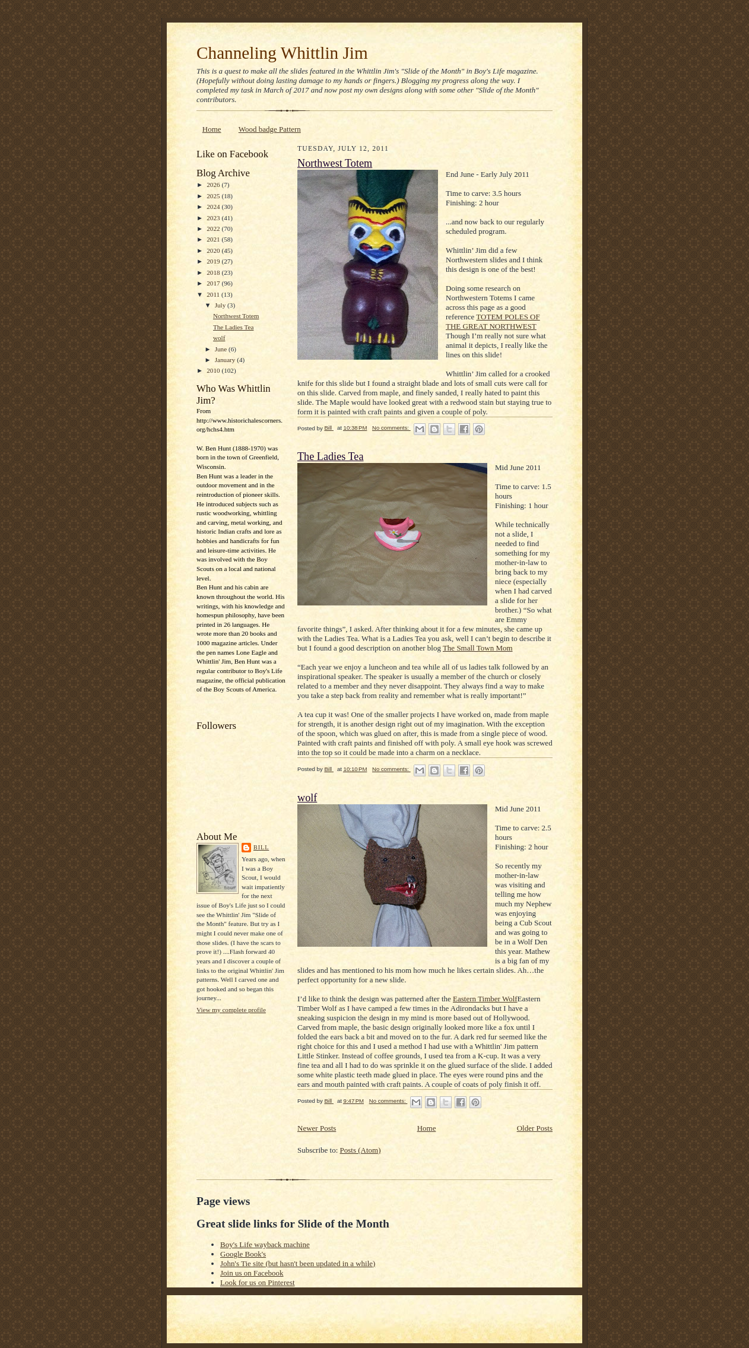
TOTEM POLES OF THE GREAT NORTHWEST (493, 321)
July (221, 305)
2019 (214, 261)
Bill (261, 847)
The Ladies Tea (233, 327)
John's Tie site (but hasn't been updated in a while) (297, 1263)
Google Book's (243, 1253)
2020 (214, 250)
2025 (214, 195)
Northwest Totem (236, 315)
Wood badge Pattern (270, 129)
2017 (214, 283)
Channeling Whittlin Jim (282, 52)
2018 (214, 272)
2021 (214, 239)
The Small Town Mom (478, 647)
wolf (219, 337)
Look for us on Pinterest (257, 1282)
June (221, 349)
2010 (214, 370)
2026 (214, 184)
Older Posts (535, 1128)
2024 (214, 206)
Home (211, 129)
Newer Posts (316, 1128)
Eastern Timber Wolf (485, 998)
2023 (214, 217)
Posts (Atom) (360, 1150)
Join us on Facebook (252, 1272)
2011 (214, 294)
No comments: (391, 427)
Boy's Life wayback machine (265, 1244)
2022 (214, 228)
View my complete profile (231, 1009)
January (226, 359)
